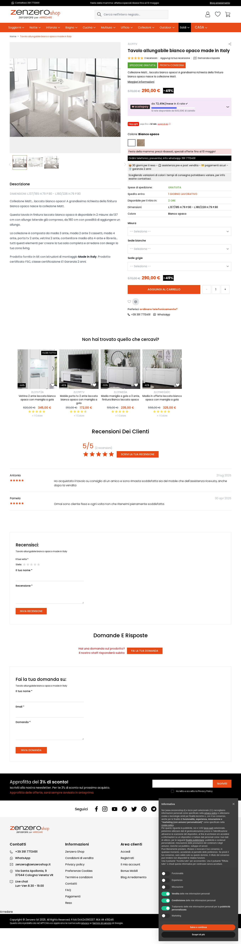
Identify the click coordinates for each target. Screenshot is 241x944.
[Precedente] (10, 164)
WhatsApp (22, 858)
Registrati (127, 858)
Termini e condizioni (79, 877)
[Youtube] (114, 809)
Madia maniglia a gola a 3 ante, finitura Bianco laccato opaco (120, 397)
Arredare (6, 912)
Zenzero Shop (74, 852)
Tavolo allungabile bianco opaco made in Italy (46, 36)
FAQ (68, 890)
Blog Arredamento (134, 877)
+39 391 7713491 (140, 314)
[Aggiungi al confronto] (135, 301)
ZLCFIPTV (79, 392)
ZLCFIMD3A (120, 392)
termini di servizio (102, 923)
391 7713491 (188, 158)
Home (13, 36)
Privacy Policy (205, 791)
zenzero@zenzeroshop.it (33, 864)
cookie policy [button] (167, 825)
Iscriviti (222, 783)
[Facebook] (96, 809)
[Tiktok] (124, 809)
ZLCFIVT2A (37, 392)
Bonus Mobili (129, 871)
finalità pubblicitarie (195, 840)
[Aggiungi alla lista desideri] (129, 302)
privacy (85, 923)
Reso (68, 903)
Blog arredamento (220, 2)
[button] (233, 804)
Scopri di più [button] (198, 934)
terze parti (208, 828)
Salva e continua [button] (198, 927)
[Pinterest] (144, 809)
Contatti (71, 884)
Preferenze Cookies (79, 871)
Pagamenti (72, 896)
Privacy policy (75, 864)
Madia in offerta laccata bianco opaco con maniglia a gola (162, 397)
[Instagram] (104, 809)
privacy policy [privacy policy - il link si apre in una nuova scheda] (210, 813)
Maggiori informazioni (141, 82)
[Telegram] (153, 809)
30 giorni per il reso (143, 165)
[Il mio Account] (208, 14)
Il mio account (130, 864)
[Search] (99, 14)
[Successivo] (53, 369)
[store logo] (35, 14)
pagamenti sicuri (215, 165)
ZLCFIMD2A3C (162, 392)
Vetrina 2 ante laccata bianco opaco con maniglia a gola (37, 397)
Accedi (125, 852)
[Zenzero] (120, 829)
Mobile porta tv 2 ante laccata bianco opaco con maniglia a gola (79, 399)
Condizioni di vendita (79, 858)
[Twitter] (134, 809)
